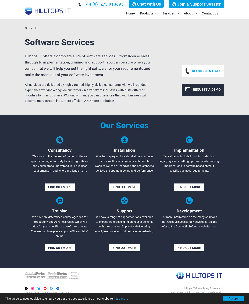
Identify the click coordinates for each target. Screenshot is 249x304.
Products (146, 13)
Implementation (189, 150)
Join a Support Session (197, 4)
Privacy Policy (49, 292)
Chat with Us (146, 4)
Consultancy (60, 150)
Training (59, 211)
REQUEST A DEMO (203, 89)
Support (124, 211)
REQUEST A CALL (203, 71)
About (188, 13)
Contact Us (210, 13)
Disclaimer (64, 292)
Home (130, 13)
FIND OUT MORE (59, 187)
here (213, 226)
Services (168, 13)
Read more (121, 298)
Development (189, 211)
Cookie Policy (32, 292)
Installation (124, 150)
